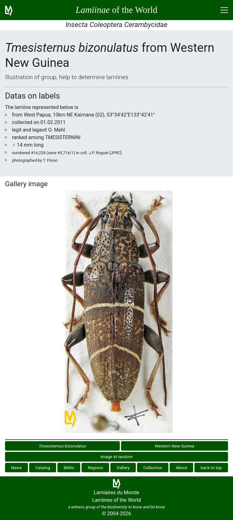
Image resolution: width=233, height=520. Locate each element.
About (181, 467)
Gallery (123, 467)
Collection (152, 467)
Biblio (69, 467)
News (16, 467)
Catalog (42, 467)
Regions (95, 467)
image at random (116, 456)
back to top (211, 467)
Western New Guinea (174, 445)
